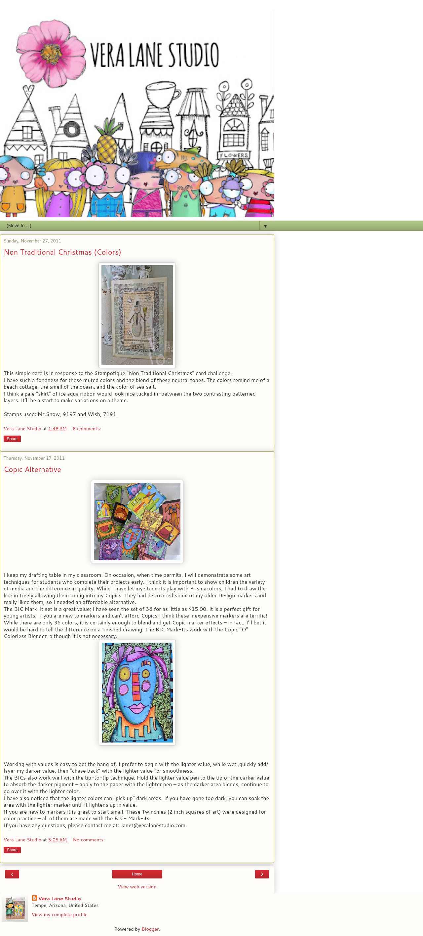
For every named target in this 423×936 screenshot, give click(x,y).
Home (137, 874)
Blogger (150, 928)
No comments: (89, 839)
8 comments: (87, 428)
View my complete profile (60, 914)
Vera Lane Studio (59, 898)
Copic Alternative (32, 469)
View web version (137, 886)
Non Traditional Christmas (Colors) (62, 252)
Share (12, 439)
